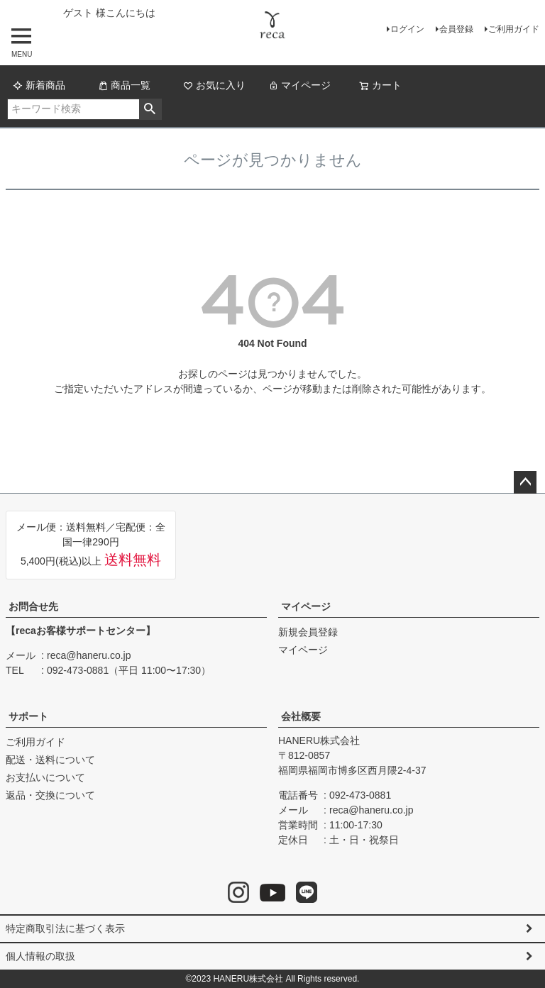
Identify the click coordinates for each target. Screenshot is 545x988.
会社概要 (301, 716)
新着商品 (39, 85)
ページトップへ (525, 482)
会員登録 (456, 29)
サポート (28, 716)
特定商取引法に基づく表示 (65, 928)
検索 (150, 109)
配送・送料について (50, 759)
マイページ (299, 85)
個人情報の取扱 (40, 956)
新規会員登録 (308, 632)
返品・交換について (50, 795)
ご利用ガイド (513, 29)
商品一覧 (124, 85)
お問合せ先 (33, 606)
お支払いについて (45, 777)
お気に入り (214, 85)
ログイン (407, 29)
